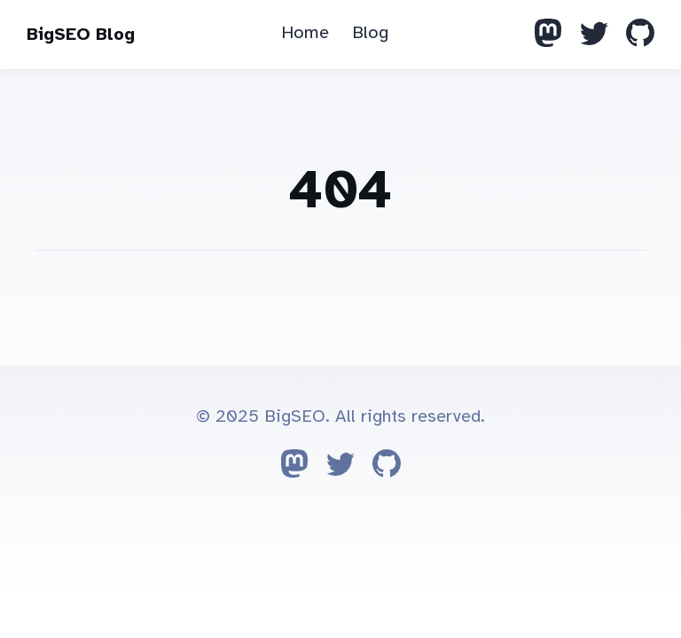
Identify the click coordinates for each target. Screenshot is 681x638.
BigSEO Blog (81, 34)
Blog (370, 32)
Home (305, 32)
